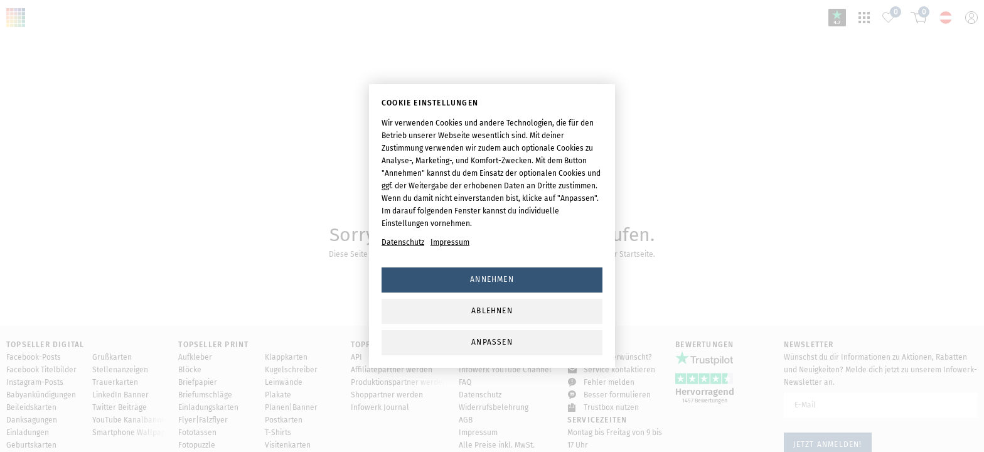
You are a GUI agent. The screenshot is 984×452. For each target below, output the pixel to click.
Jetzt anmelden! (827, 415)
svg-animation (492, 144)
